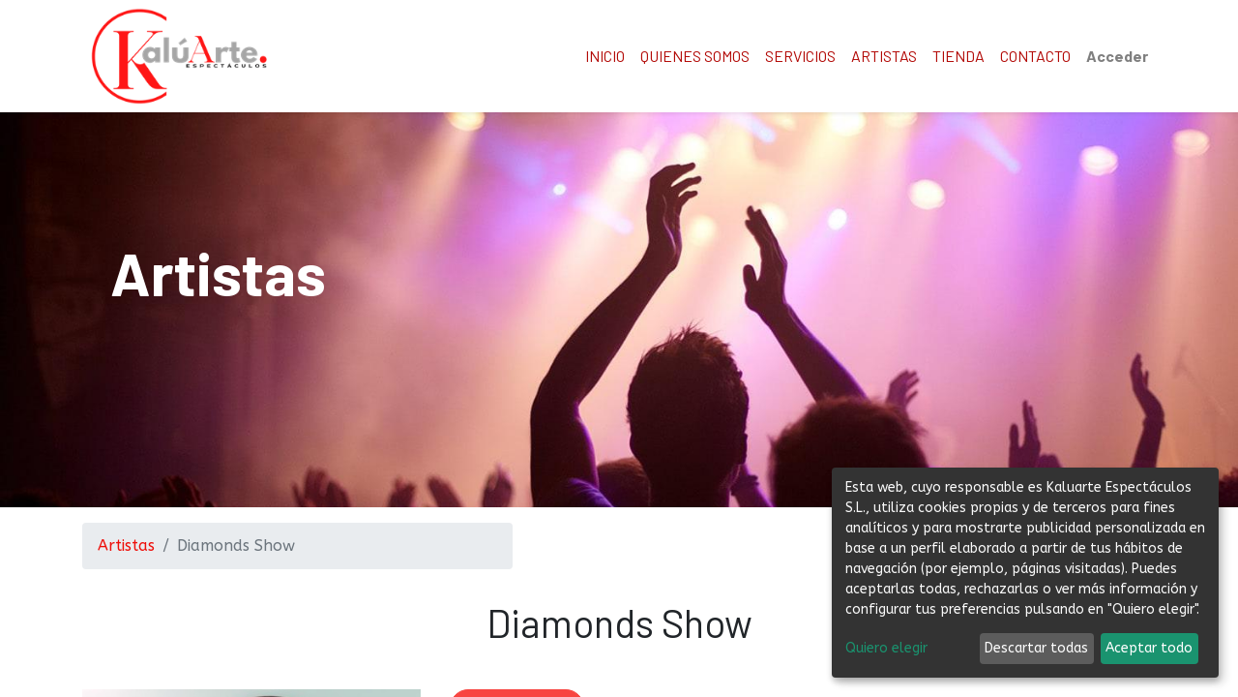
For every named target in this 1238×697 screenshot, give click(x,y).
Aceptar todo (1149, 648)
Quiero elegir (886, 648)
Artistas (126, 545)
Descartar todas (1036, 648)
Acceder (1117, 55)
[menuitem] (605, 56)
